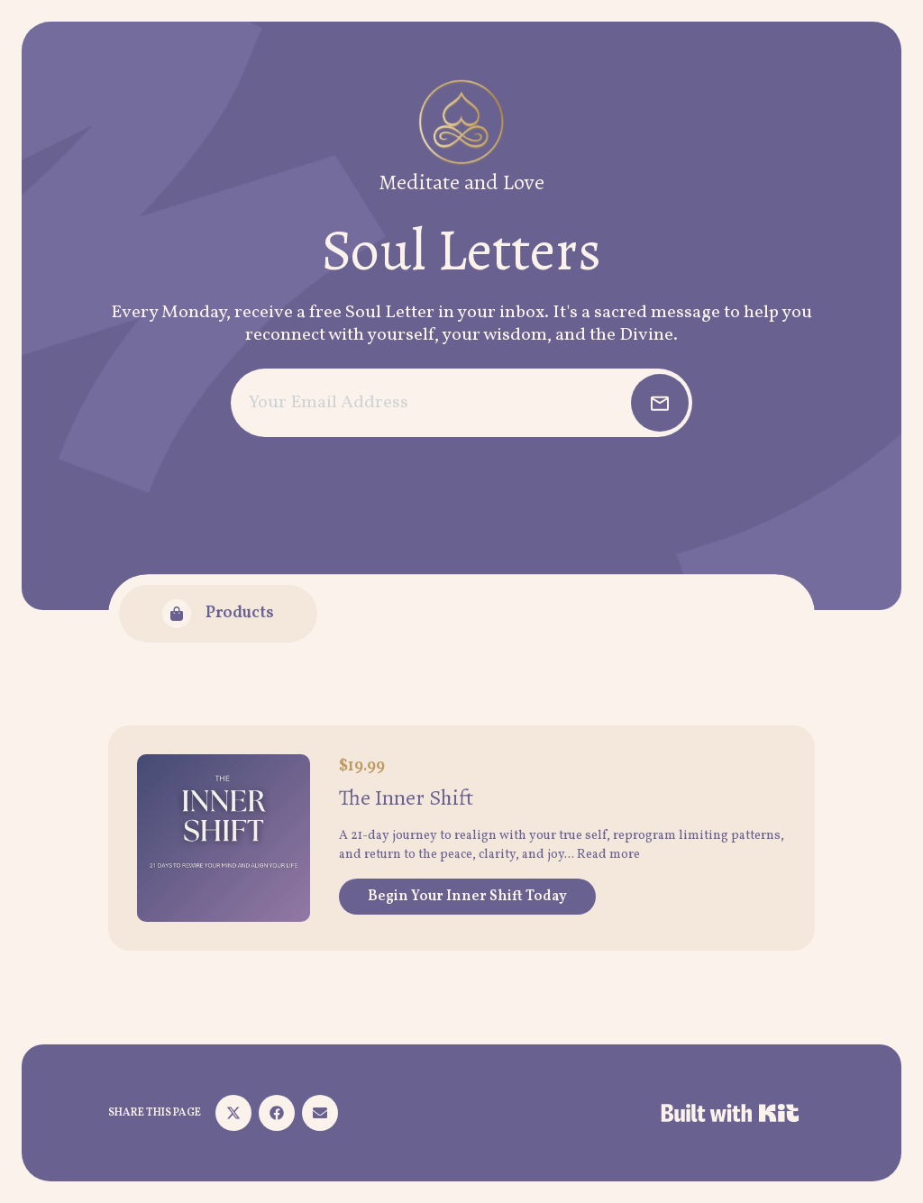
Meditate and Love (461, 182)
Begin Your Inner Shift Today (467, 897)
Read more (608, 854)
